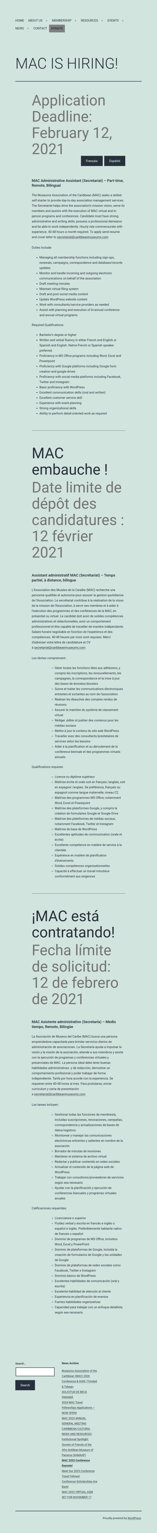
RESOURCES (89, 20)
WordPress (134, 1518)
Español (114, 161)
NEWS (19, 28)
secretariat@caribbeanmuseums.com (82, 237)
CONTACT (40, 28)
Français (92, 161)
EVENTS (113, 20)
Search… (20, 1363)
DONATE (57, 28)
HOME (19, 20)
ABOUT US (35, 20)
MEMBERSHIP (61, 20)
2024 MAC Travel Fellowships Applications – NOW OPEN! (78, 1407)
